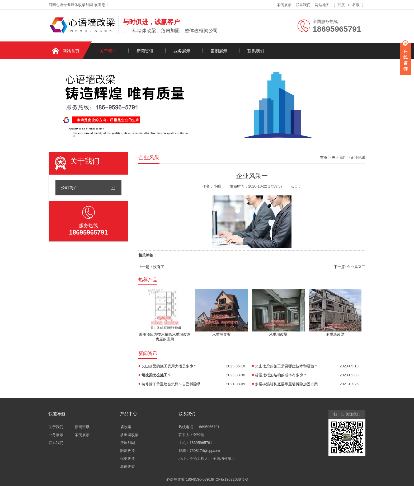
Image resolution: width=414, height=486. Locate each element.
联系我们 (303, 5)
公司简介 (69, 187)
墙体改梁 (127, 466)
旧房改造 (127, 450)
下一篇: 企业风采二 (349, 267)
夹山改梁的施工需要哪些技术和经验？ (286, 366)
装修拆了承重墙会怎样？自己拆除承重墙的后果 (173, 384)
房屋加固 (127, 443)
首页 (323, 157)
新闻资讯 (145, 51)
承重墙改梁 (129, 435)
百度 (341, 5)
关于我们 (108, 51)
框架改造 (127, 458)
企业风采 (358, 157)
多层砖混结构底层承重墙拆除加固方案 (286, 384)
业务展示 (181, 51)
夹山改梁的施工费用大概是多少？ (169, 366)
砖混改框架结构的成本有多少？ (281, 375)
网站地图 (322, 5)
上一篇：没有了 (151, 267)
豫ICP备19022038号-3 (229, 479)
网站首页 (71, 51)
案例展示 (284, 5)
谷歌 (356, 5)
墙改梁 (125, 427)
